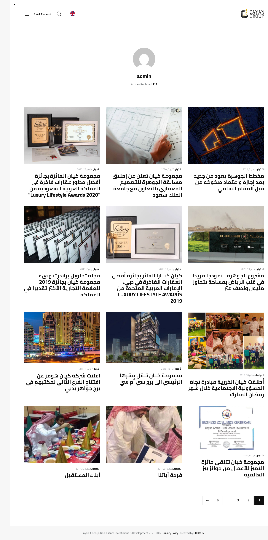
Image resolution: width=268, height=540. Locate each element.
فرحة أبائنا (160, 475)
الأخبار (250, 169)
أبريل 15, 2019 (158, 368)
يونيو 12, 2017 (73, 468)
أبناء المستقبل (72, 475)
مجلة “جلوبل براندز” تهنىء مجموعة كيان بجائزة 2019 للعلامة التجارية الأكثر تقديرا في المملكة (52, 285)
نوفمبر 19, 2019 (157, 269)
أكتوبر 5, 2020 (158, 169)
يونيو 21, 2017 (154, 468)
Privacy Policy (160, 533)
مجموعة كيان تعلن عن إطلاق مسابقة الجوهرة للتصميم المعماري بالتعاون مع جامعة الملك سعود (137, 185)
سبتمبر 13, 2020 (239, 269)
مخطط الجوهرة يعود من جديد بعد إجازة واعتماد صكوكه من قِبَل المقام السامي (219, 182)
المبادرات (249, 375)
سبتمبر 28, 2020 (75, 169)
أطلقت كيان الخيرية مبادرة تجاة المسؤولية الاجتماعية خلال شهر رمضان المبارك (216, 388)
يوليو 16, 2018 (239, 455)
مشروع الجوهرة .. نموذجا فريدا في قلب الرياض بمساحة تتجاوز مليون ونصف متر (218, 281)
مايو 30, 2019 (237, 375)
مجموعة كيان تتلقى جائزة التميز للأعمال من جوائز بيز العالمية (222, 468)
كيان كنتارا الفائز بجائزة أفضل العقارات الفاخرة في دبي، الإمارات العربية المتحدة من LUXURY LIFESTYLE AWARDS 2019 (137, 288)
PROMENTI (190, 533)
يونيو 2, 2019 (76, 269)
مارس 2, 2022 (240, 169)
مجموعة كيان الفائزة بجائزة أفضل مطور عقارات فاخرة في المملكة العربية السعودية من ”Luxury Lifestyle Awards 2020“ (54, 185)
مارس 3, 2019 (76, 369)
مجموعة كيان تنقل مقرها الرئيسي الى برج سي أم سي (140, 378)
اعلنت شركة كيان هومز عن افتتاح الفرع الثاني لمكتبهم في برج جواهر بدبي (53, 381)
